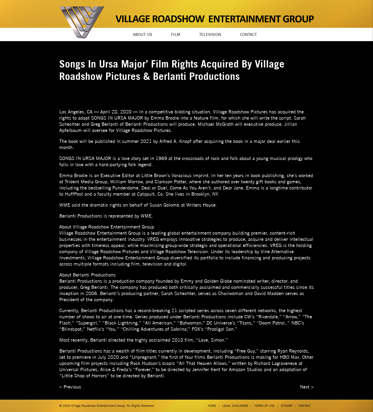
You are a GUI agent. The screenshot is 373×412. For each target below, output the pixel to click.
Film (175, 34)
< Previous (70, 386)
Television (210, 34)
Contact (248, 34)
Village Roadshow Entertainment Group (98, 405)
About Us (142, 34)
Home (212, 405)
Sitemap (286, 405)
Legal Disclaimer (235, 405)
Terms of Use (264, 405)
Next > (307, 386)
